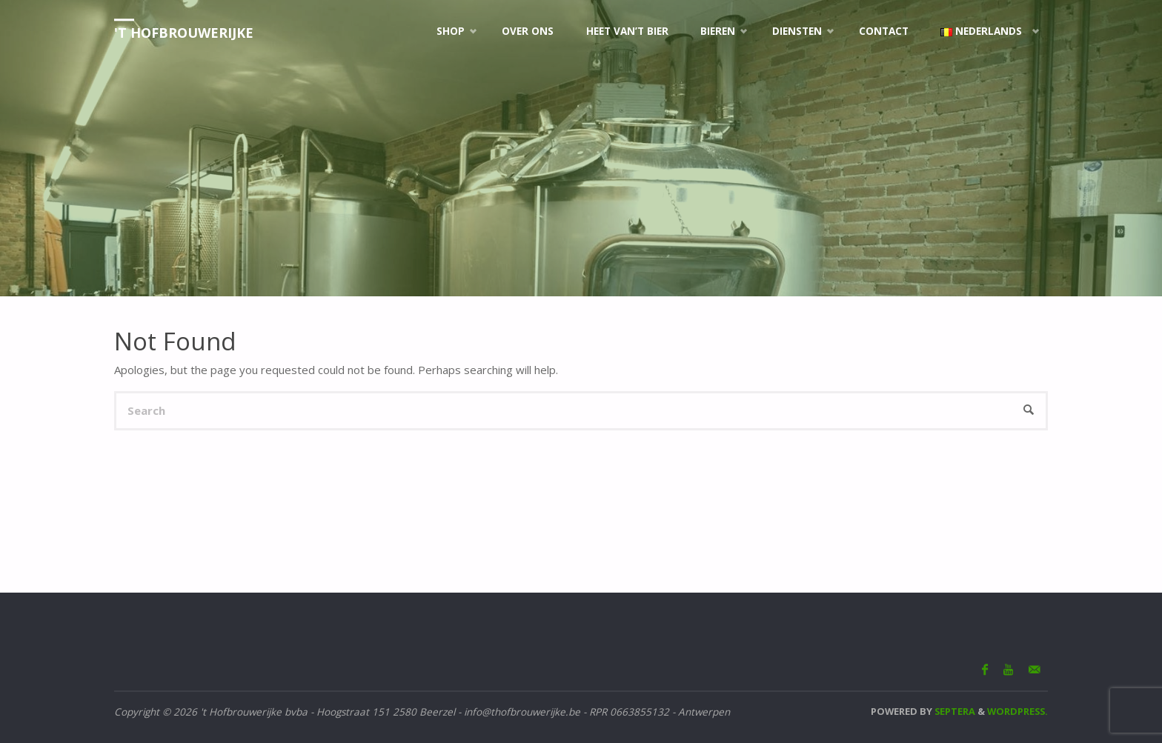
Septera (953, 711)
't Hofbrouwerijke (183, 32)
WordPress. (1017, 711)
